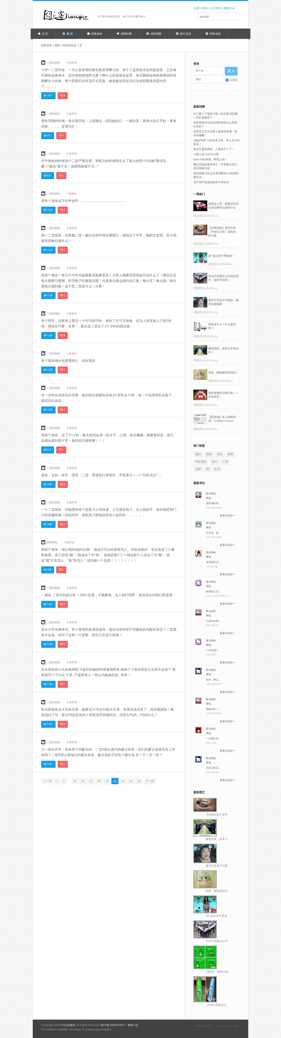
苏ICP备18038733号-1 (113, 1025)
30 (114, 781)
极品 (198, 454)
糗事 (230, 454)
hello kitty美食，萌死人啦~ (209, 159)
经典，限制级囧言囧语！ (223, 372)
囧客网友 (51, 542)
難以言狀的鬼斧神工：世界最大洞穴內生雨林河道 (215, 166)
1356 (48, 335)
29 (106, 781)
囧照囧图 (153, 34)
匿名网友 (211, 493)
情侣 (219, 454)
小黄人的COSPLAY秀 (206, 154)
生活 (217, 469)
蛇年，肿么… (213, 679)
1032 (48, 210)
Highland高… (213, 621)
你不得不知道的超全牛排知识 (211, 182)
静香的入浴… (213, 591)
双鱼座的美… (213, 503)
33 (139, 781)
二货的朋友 (53, 63)
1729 (48, 295)
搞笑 (198, 469)
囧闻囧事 (124, 34)
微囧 (57, 45)
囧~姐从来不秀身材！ (221, 256)
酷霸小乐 (229, 8)
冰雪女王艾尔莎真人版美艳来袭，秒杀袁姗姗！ (215, 133)
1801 (48, 764)
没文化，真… (213, 532)
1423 (48, 604)
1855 (48, 484)
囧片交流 (183, 34)
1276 (48, 370)
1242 (48, 250)
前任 (214, 461)
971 (47, 135)
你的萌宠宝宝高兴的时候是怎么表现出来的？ (215, 124)
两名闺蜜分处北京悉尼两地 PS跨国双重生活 (216, 175)
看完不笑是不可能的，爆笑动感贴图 (223, 302)
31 (122, 781)
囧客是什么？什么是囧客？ (222, 326)
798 (47, 569)
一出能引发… (213, 738)
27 (90, 781)
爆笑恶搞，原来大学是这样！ (223, 350)
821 (47, 175)
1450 (48, 724)
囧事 (209, 454)
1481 (48, 524)
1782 (48, 684)
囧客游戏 (213, 34)
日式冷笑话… (213, 768)
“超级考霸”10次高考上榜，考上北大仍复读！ (216, 142)
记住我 (231, 80)
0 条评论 (72, 63)
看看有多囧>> (227, 515)
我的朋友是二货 (72, 45)
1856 (48, 410)
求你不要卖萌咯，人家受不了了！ (214, 149)
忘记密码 (215, 8)
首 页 (43, 34)
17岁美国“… (212, 650)
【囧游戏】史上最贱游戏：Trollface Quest (222, 419)
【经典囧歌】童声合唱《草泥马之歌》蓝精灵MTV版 (222, 231)
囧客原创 (94, 34)
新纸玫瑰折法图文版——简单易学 (223, 394)
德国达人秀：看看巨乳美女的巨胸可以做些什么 (223, 205)
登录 (205, 8)
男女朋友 (200, 461)
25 (74, 781)
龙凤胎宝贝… (213, 562)
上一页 (47, 781)
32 (131, 781)
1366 (48, 644)
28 (98, 781)
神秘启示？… (213, 709)
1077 (48, 95)
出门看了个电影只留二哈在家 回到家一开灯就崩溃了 (215, 115)
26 (82, 781)
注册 (196, 8)
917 (47, 450)
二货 (225, 461)
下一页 (150, 781)
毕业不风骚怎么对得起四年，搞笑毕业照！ (223, 278)
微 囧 (68, 34)
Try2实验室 (68, 1025)
